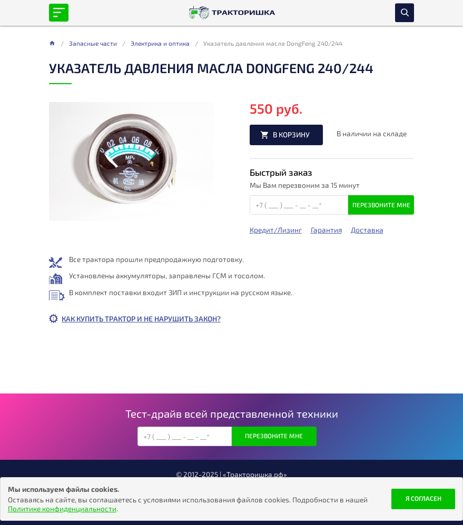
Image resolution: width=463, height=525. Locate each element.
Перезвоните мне (381, 204)
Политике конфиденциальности (62, 508)
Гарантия (326, 230)
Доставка (367, 230)
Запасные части (93, 43)
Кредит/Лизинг (276, 230)
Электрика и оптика (160, 43)
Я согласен (423, 498)
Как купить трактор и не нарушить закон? (141, 318)
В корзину (291, 134)
